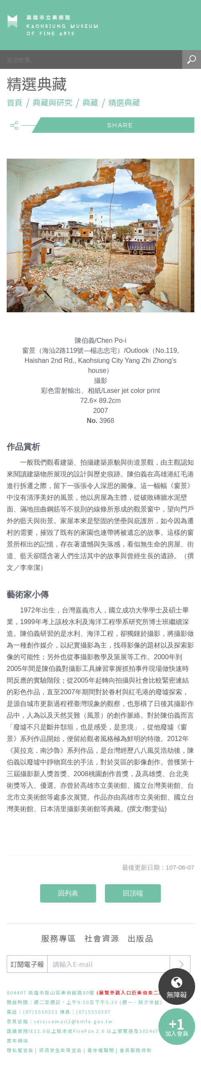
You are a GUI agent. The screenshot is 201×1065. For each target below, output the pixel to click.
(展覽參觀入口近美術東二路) (132, 992)
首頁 (15, 102)
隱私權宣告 (20, 1050)
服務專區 (58, 938)
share (14, 122)
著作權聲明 (100, 1050)
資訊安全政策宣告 (60, 1050)
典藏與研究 (52, 102)
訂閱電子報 (27, 964)
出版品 (140, 938)
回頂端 (133, 893)
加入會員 (176, 1033)
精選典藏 (124, 102)
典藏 (90, 102)
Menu (183, 25)
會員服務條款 (136, 1050)
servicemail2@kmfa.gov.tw (73, 1021)
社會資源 (102, 938)
